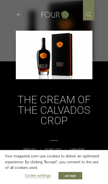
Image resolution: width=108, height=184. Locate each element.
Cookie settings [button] (38, 175)
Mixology (30, 149)
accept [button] (70, 176)
